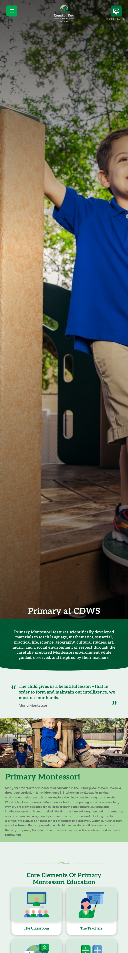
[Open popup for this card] (37, 912)
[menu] (11, 10)
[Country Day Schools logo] (64, 20)
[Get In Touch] (116, 10)
